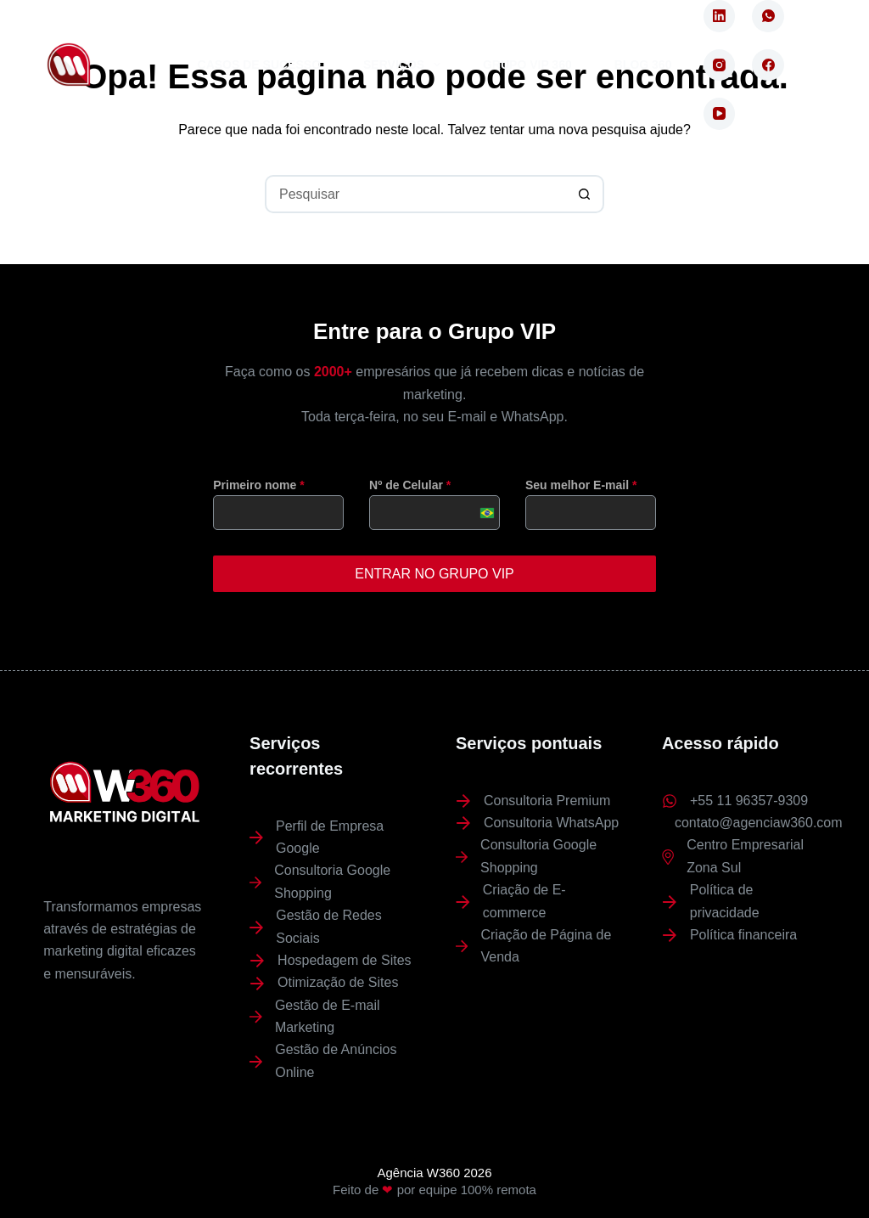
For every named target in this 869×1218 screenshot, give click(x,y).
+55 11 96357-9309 (749, 799)
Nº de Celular (410, 485)
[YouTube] (720, 114)
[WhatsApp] (768, 16)
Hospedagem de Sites (344, 959)
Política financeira (743, 934)
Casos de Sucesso (259, 64)
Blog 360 (643, 64)
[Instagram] (720, 65)
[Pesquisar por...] (415, 194)
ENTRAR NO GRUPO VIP (434, 574)
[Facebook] (768, 65)
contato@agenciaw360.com (759, 822)
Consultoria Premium (547, 799)
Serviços (405, 64)
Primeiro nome (258, 485)
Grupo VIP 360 (527, 64)
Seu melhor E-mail (581, 485)
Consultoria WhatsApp (551, 822)
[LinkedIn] (720, 16)
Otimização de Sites (338, 981)
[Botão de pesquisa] (585, 194)
